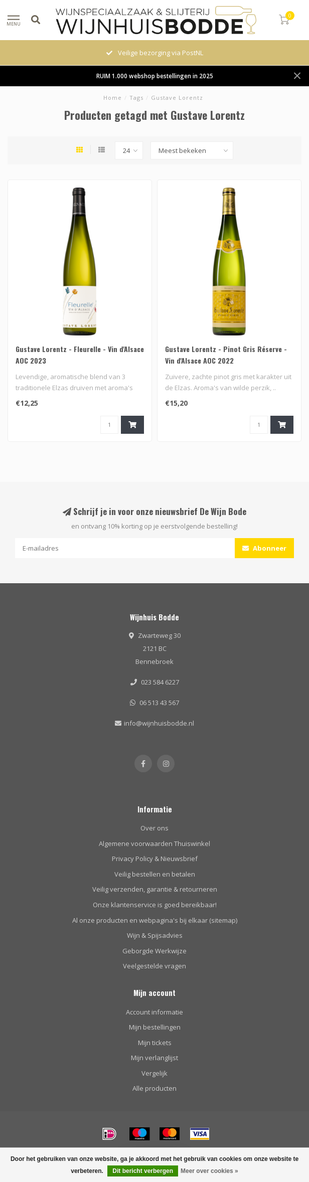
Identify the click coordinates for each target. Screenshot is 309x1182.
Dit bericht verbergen (142, 1170)
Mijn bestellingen (155, 1027)
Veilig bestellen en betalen (154, 874)
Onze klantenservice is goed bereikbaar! (155, 904)
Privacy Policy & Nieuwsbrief (155, 858)
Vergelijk (154, 1073)
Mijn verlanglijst (154, 1057)
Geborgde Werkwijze (154, 950)
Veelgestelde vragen (154, 965)
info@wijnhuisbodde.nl (159, 723)
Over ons (154, 827)
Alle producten (154, 1088)
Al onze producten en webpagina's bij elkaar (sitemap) (154, 920)
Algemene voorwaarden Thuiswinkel (154, 843)
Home (112, 97)
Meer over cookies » (209, 1170)
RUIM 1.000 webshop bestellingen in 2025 (154, 76)
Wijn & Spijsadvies (155, 935)
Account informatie (154, 1012)
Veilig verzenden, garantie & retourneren (154, 889)
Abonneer (264, 548)
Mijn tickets (155, 1042)
